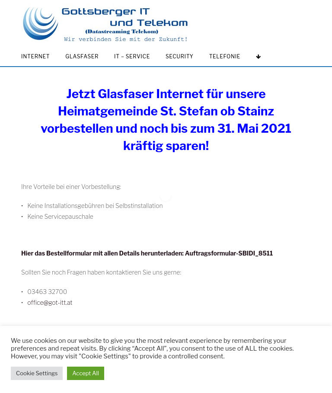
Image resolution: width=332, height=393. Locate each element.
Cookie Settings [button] (36, 373)
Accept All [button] (85, 373)
